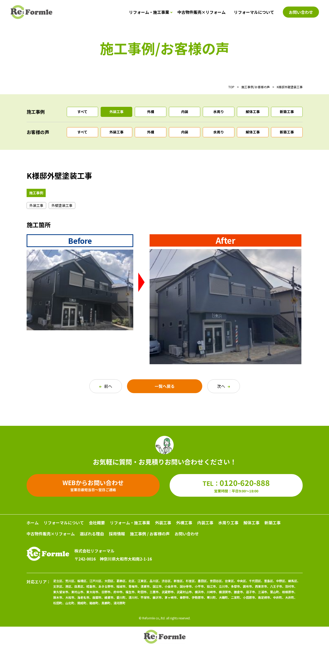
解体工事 (253, 111)
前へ (105, 386)
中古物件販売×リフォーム (201, 12)
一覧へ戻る (165, 386)
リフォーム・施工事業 (149, 12)
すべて (82, 111)
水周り (218, 111)
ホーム (33, 523)
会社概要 (97, 523)
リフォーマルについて (254, 12)
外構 (150, 111)
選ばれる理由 (92, 534)
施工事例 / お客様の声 (150, 534)
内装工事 (205, 523)
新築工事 (287, 111)
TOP (231, 87)
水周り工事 (228, 523)
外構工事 (184, 523)
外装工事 (116, 111)
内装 (184, 111)
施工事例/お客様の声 (255, 87)
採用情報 (117, 534)
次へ (223, 386)
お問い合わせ (187, 534)
